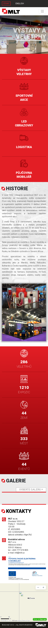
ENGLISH (19, 3)
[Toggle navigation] (42, 11)
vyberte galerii (30, 489)
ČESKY (6, 3)
